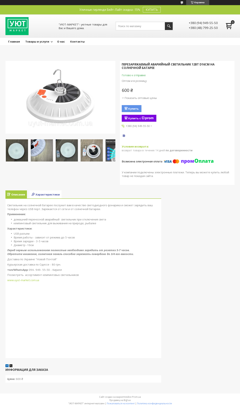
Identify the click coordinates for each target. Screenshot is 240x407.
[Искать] (169, 26)
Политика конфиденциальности (154, 403)
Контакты (77, 41)
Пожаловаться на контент (121, 403)
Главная (14, 41)
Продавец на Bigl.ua (120, 400)
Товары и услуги (37, 41)
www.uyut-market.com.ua (23, 280)
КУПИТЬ (152, 10)
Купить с (141, 118)
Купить (133, 108)
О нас (61, 41)
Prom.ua (136, 396)
